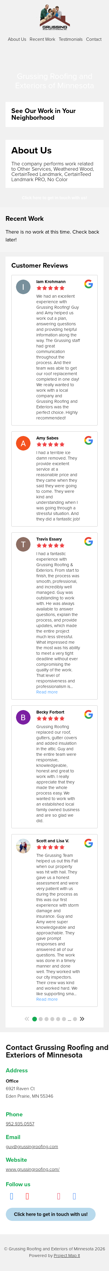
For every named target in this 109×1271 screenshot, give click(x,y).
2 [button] (41, 1019)
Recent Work (42, 39)
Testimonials (71, 39)
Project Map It (67, 1255)
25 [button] (75, 1019)
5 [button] (58, 1019)
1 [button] (34, 1019)
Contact (93, 39)
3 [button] (46, 1019)
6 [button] (64, 1019)
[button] (27, 1019)
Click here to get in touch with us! (54, 197)
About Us (17, 39)
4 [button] (52, 1019)
